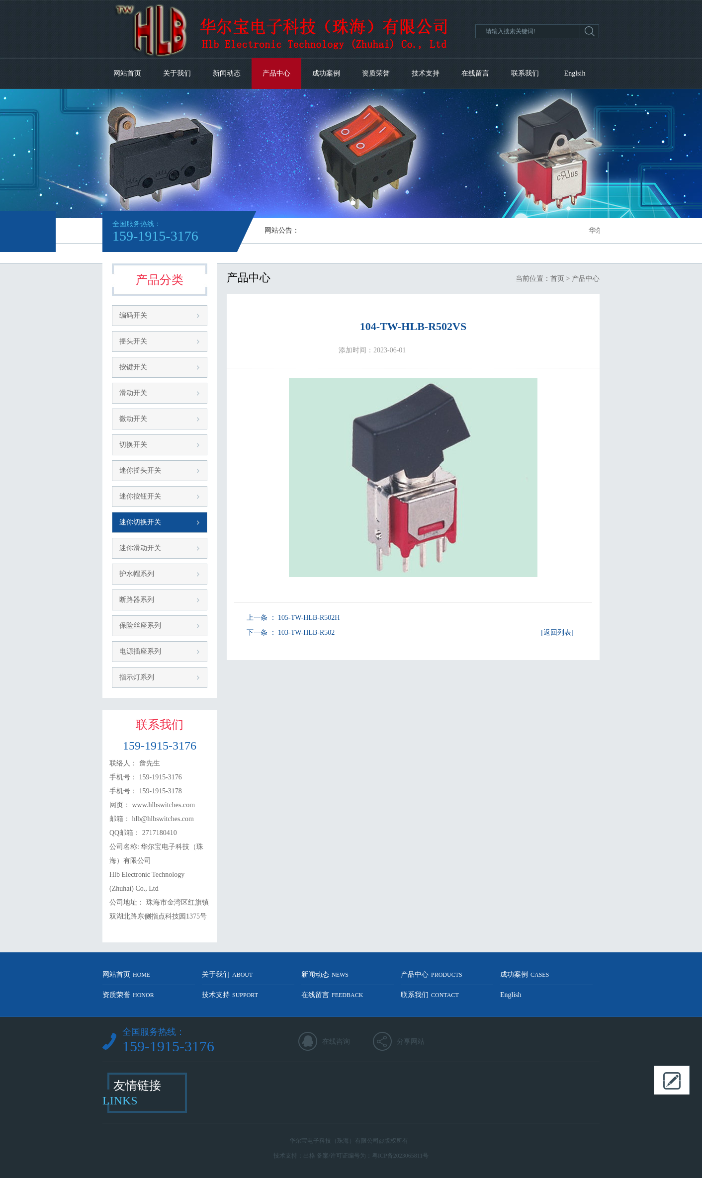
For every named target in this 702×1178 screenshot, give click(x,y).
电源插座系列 (140, 651)
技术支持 (425, 73)
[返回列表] (557, 632)
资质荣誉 (376, 73)
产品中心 (276, 73)
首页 (557, 278)
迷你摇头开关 (140, 470)
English (511, 995)
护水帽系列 (136, 574)
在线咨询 (336, 1041)
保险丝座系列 (140, 625)
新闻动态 (227, 73)
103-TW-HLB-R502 (306, 632)
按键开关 (133, 367)
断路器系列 (136, 599)
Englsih (575, 73)
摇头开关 (133, 341)
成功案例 (326, 73)
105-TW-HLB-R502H (309, 617)
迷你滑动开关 (140, 548)
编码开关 (133, 315)
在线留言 (475, 73)
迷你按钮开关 (140, 496)
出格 (309, 1155)
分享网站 (411, 1041)
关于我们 (177, 73)
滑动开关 (133, 393)
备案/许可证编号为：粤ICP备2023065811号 (373, 1155)
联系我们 (525, 73)
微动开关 (133, 418)
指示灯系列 (136, 677)
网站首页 (127, 73)
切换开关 (133, 444)
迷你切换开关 (140, 522)
